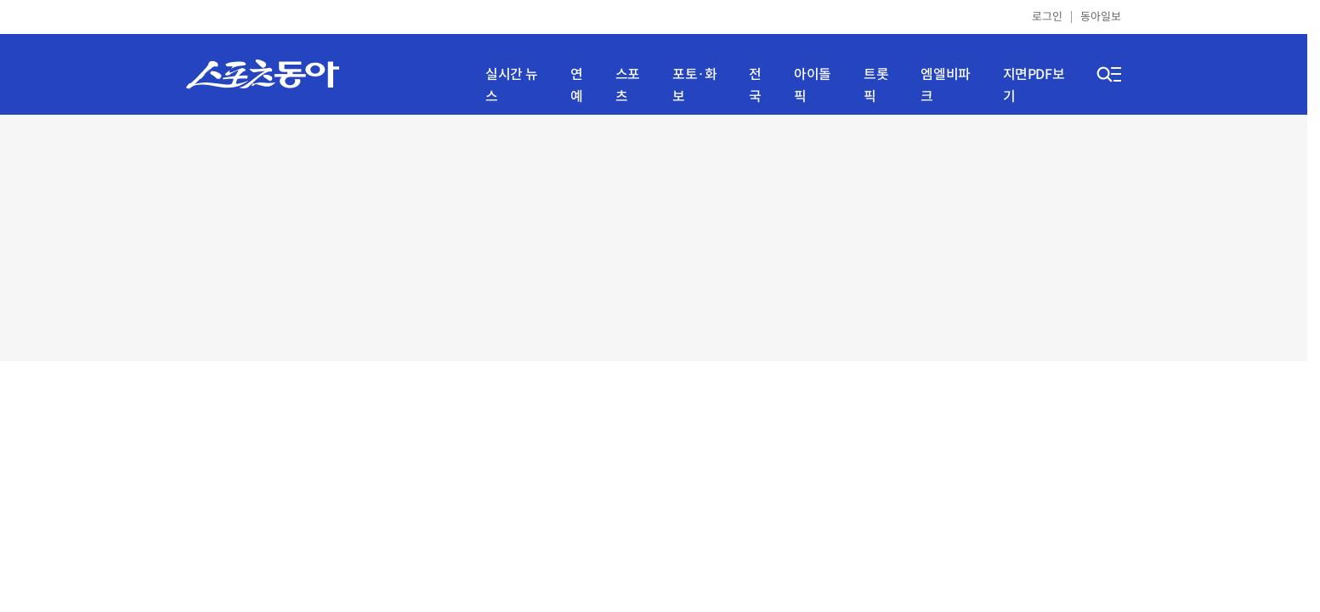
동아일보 (1100, 16)
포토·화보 (694, 85)
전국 (755, 85)
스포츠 (627, 85)
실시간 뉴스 (511, 85)
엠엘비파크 (945, 85)
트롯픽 (876, 85)
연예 (576, 85)
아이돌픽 (812, 85)
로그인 (1047, 16)
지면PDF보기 (1034, 85)
